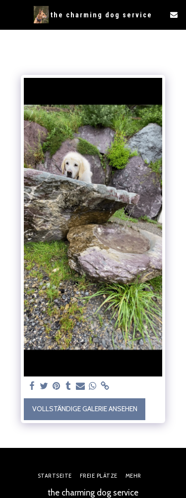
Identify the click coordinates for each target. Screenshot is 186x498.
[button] (10, 14)
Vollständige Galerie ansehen (84, 408)
